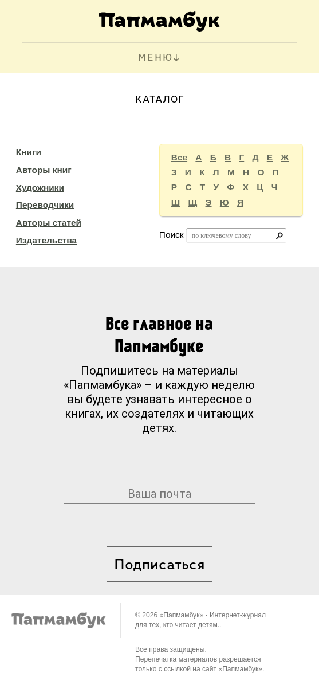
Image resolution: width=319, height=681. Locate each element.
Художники (40, 187)
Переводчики (45, 205)
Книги (28, 152)
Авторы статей (48, 222)
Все (179, 157)
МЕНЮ (155, 58)
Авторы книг (44, 170)
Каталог (159, 100)
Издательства (46, 240)
